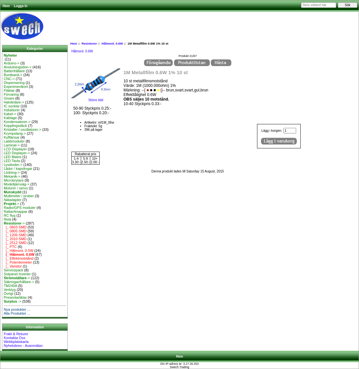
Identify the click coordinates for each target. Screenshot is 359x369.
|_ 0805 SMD (15, 231)
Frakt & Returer (16, 334)
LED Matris (12, 157)
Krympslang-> (15, 133)
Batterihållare (14, 71)
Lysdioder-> (13, 165)
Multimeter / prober (19, 196)
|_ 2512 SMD (15, 243)
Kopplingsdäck (15, 126)
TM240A (10, 286)
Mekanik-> (12, 176)
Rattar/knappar (15, 211)
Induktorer (12, 110)
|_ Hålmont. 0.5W (18, 251)
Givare (9, 98)
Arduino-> (11, 63)
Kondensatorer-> (17, 122)
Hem (6, 6)
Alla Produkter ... (17, 313)
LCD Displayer (15, 149)
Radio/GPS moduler (20, 208)
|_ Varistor (13, 266)
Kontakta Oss (14, 338)
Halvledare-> (14, 102)
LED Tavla (12, 161)
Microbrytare (13, 180)
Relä (7, 219)
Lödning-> (12, 172)
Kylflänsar (11, 137)
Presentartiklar (15, 297)
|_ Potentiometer (18, 262)
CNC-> (9, 79)
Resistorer (89, 43)
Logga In (20, 6)
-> (11, 204)
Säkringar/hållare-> (19, 282)
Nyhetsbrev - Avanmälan (23, 346)
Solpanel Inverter (17, 274)
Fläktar (9, 90)
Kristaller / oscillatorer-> (22, 129)
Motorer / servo (16, 188)
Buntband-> (13, 75)
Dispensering (14, 83)
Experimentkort (16, 87)
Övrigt (8, 293)
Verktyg (10, 290)
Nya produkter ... (17, 309)
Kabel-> (10, 114)
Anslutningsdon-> (17, 67)
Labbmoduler (14, 141)
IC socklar (12, 106)
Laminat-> (12, 145)
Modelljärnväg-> (16, 184)
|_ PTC (10, 247)
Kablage (10, 118)
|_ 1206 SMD (15, 235)
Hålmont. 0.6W (112, 43)
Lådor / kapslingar (18, 169)
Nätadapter (12, 200)
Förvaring (11, 94)
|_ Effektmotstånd (18, 258)
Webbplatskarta (16, 342)
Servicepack (13, 270)
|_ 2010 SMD (15, 239)
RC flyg (9, 215)
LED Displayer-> (17, 153)
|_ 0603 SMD (15, 227)
